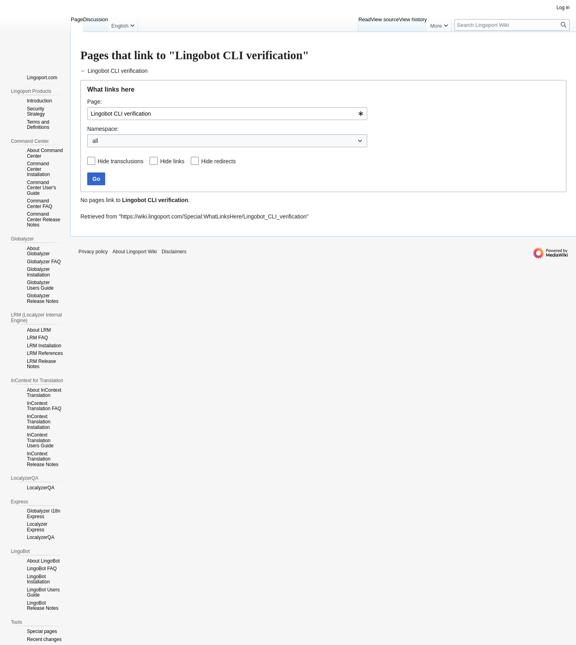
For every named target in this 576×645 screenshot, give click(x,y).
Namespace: (103, 129)
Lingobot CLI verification (118, 71)
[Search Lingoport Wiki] (512, 25)
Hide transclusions (120, 161)
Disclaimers (174, 251)
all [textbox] (95, 141)
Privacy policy (93, 251)
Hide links (172, 161)
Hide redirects (218, 161)
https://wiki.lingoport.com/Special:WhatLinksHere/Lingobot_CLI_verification (214, 216)
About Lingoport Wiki (134, 251)
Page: (94, 101)
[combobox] (227, 113)
